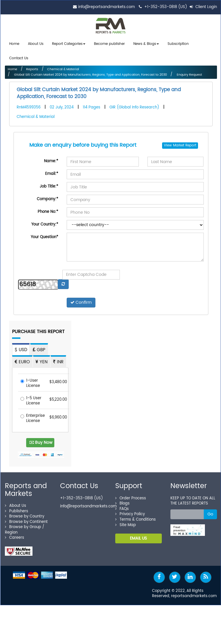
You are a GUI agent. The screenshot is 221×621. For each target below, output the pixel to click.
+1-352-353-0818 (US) (165, 7)
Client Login (203, 7)
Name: (51, 159)
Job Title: (49, 184)
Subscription (178, 44)
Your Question (44, 235)
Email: (51, 172)
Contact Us (18, 57)
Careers (14, 536)
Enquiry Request (189, 72)
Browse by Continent (26, 520)
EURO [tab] (22, 360)
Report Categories (67, 44)
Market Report (184, 143)
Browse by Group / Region (24, 528)
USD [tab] (21, 347)
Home (14, 44)
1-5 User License (30, 398)
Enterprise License (32, 416)
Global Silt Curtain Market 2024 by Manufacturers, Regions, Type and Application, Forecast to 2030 (90, 72)
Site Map (125, 523)
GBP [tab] (39, 347)
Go (210, 512)
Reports (32, 67)
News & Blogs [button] (146, 44)
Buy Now (41, 440)
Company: (47, 197)
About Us (35, 44)
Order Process (130, 496)
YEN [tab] (41, 360)
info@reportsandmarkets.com (106, 7)
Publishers (16, 509)
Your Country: (44, 222)
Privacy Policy (130, 512)
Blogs (122, 501)
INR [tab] (58, 360)
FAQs (122, 507)
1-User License (30, 381)
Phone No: (48, 210)
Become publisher (109, 44)
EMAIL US (138, 536)
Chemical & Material (63, 67)
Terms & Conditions (135, 517)
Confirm (81, 300)
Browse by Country (24, 514)
